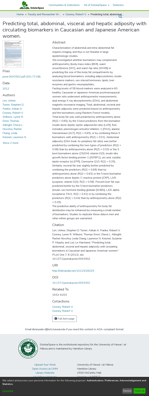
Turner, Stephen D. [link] (13, 105)
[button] (120, 17)
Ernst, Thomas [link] (11, 121)
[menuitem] (96, 5)
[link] (22, 76)
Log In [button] (127, 16)
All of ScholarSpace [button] (95, 5)
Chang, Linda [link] (10, 133)
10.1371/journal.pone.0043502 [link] (71, 283)
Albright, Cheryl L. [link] (13, 125)
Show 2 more (11, 143)
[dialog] (74, 386)
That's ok (139, 390)
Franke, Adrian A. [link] (12, 109)
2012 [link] (6, 88)
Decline (127, 390)
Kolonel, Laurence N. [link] (14, 137)
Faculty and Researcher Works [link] (45, 14)
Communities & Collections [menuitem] (64, 5)
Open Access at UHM (45, 369)
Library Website (45, 373)
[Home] (30, 5)
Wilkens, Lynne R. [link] (13, 117)
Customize (7, 390)
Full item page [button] (64, 319)
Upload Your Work (45, 365)
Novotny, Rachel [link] (12, 129)
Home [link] (20, 14)
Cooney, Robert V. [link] (76, 14)
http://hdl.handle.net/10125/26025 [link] (73, 271)
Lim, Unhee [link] (9, 101)
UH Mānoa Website (45, 377)
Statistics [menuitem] (118, 5)
